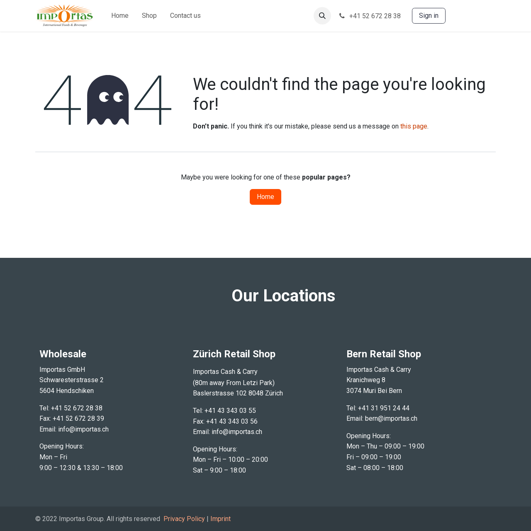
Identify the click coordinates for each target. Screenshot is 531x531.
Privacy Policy (184, 519)
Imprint (220, 519)
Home (265, 197)
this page (413, 126)
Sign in (428, 15)
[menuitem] (120, 15)
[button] (322, 15)
